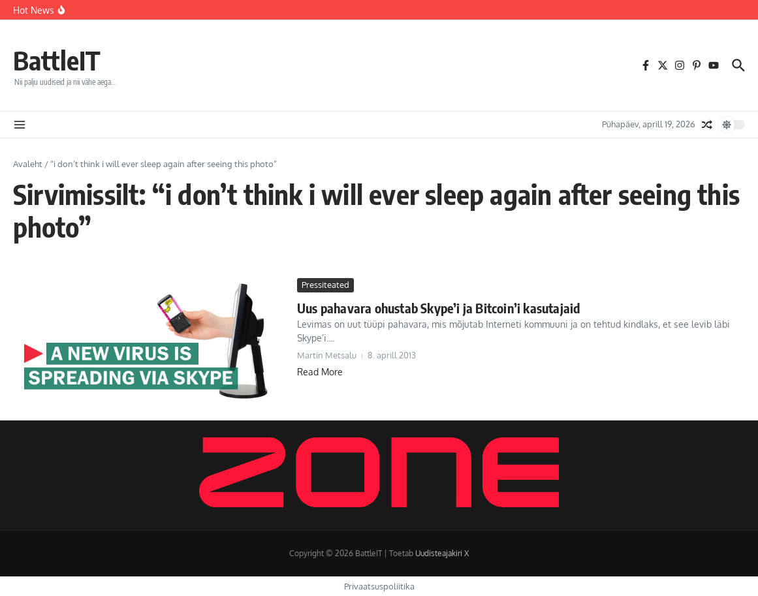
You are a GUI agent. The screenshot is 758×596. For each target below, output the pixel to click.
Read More (320, 371)
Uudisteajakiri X (442, 553)
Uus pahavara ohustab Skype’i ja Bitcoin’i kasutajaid (438, 308)
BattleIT (57, 60)
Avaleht (27, 164)
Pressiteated (325, 284)
